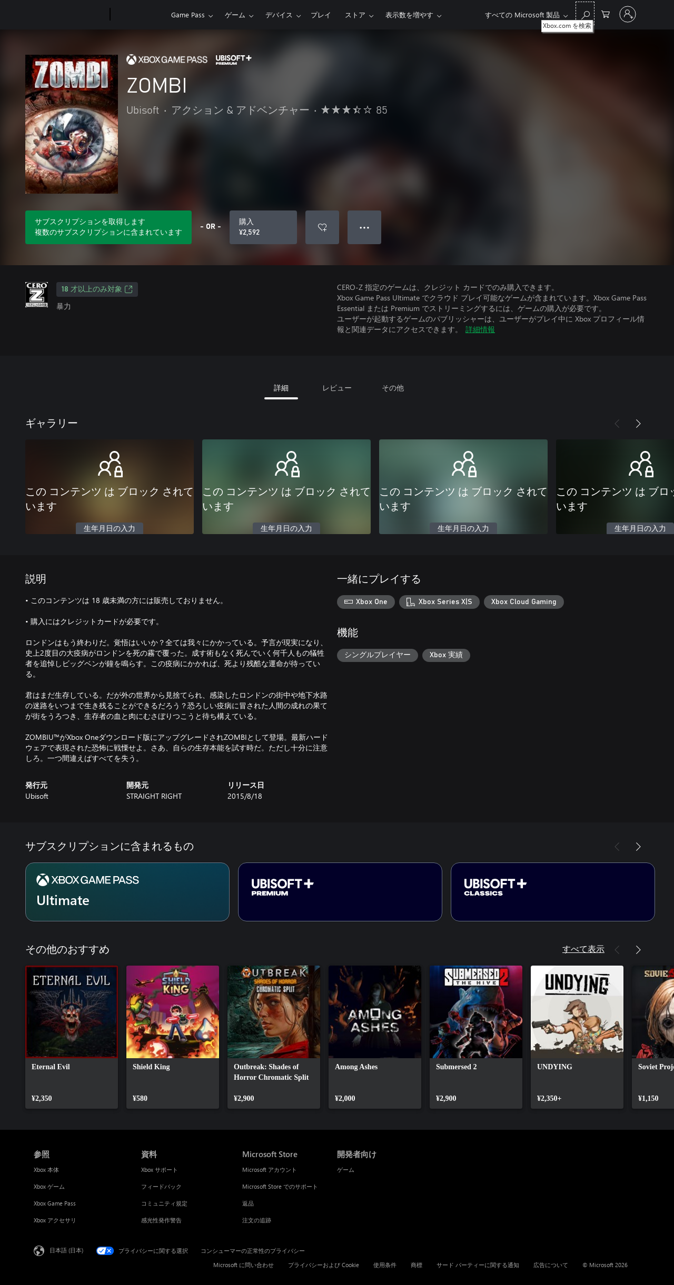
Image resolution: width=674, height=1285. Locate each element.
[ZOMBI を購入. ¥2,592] (263, 227)
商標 (416, 1264)
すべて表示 (583, 948)
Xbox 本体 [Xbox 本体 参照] (46, 1169)
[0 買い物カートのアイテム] (605, 13)
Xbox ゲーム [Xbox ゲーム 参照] (49, 1186)
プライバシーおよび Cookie (323, 1264)
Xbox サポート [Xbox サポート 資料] (159, 1169)
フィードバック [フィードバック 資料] (161, 1186)
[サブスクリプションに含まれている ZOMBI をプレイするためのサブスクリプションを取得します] (108, 227)
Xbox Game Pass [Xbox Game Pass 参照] (55, 1203)
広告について (550, 1264)
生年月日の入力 (109, 529)
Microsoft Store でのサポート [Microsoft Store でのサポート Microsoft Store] (280, 1186)
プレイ (321, 14)
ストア (355, 14)
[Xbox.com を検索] (585, 13)
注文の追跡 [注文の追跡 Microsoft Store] (256, 1220)
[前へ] (617, 423)
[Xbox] (139, 15)
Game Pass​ (188, 14)
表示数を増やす (409, 14)
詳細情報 (480, 329)
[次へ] (638, 423)
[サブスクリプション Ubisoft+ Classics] (553, 891)
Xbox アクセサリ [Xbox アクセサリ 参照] (55, 1220)
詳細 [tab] (281, 388)
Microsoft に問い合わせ (243, 1264)
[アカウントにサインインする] (627, 14)
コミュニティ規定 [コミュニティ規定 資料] (164, 1203)
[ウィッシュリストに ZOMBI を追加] (322, 227)
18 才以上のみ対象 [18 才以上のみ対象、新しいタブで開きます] (97, 289)
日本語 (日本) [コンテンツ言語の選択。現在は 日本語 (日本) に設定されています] (66, 1250)
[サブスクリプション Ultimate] (127, 891)
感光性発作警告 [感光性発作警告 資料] (161, 1220)
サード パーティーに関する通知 (478, 1264)
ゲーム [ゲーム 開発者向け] (345, 1169)
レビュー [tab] (337, 388)
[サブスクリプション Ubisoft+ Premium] (340, 891)
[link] (71, 1037)
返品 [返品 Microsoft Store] (248, 1203)
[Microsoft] (70, 15)
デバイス (279, 14)
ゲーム (235, 14)
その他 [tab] (393, 388)
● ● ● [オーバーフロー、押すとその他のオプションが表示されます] (365, 227)
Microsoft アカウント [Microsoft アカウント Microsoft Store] (269, 1169)
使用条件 (385, 1264)
